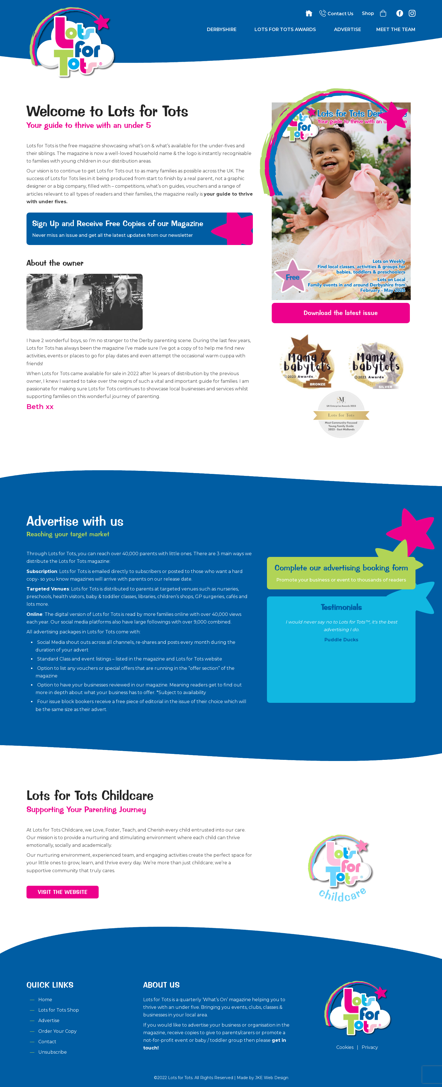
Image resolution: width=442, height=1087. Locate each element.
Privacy (370, 1047)
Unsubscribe (52, 1052)
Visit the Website (62, 892)
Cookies (344, 1047)
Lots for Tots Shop (58, 1010)
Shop (368, 13)
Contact (47, 1041)
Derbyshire (222, 29)
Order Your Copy (57, 1031)
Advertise (347, 29)
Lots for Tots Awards (285, 29)
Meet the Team (396, 29)
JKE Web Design (271, 1077)
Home (45, 999)
